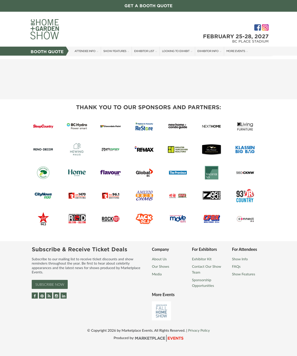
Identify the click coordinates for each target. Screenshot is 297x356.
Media (157, 274)
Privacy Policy (199, 330)
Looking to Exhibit (175, 51)
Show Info (240, 259)
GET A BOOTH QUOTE (148, 5)
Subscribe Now (49, 284)
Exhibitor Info (207, 51)
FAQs (236, 266)
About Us (159, 259)
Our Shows (160, 266)
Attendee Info (84, 51)
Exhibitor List (144, 51)
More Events (235, 51)
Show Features (114, 51)
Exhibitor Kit (202, 259)
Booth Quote (47, 51)
